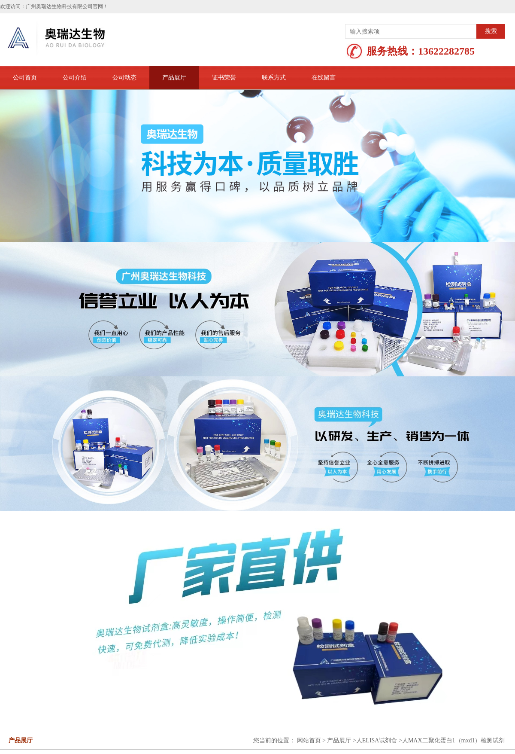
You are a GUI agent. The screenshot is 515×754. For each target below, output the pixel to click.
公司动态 (124, 77)
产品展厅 (174, 77)
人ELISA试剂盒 (376, 740)
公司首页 (25, 77)
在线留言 (324, 77)
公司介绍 (75, 77)
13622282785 (446, 51)
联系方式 (274, 77)
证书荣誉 (224, 77)
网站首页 (309, 740)
